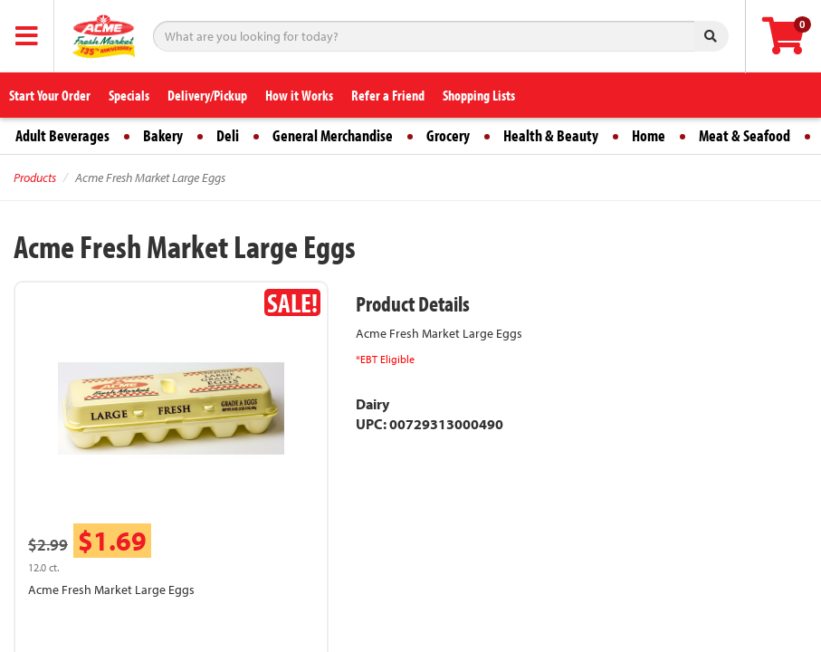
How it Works (299, 95)
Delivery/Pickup (207, 95)
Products (35, 177)
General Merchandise (332, 135)
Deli (227, 135)
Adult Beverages (62, 135)
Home (648, 135)
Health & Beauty (550, 135)
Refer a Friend (388, 95)
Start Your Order (50, 95)
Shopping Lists (479, 95)
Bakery (163, 135)
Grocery (448, 135)
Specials (129, 95)
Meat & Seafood (744, 135)
